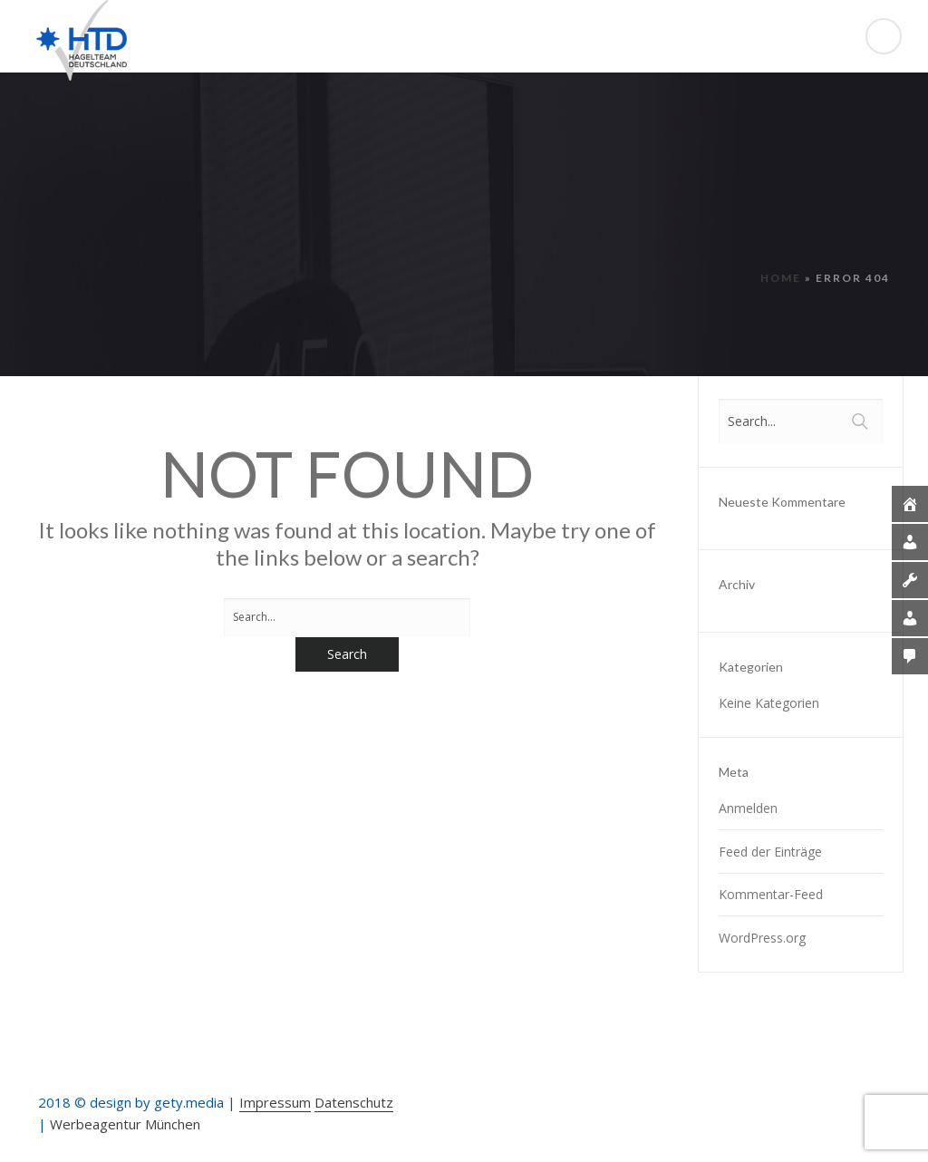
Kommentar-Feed (771, 894)
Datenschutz (353, 1102)
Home (780, 278)
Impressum (275, 1102)
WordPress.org (762, 937)
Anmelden (748, 808)
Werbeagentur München (125, 1124)
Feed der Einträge (770, 851)
